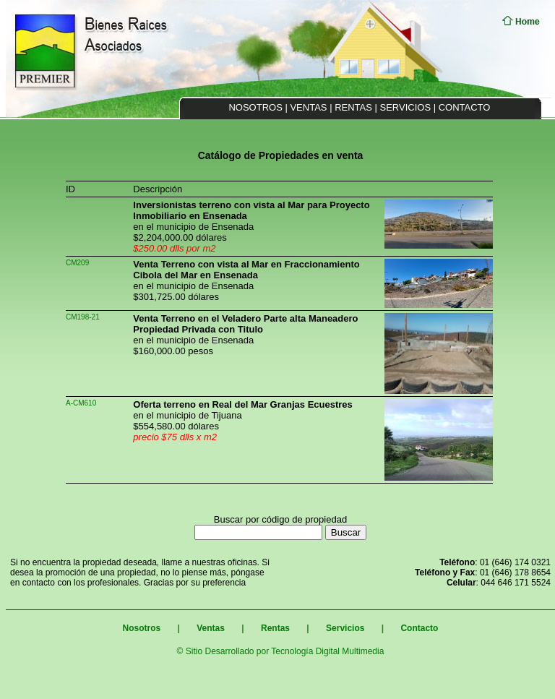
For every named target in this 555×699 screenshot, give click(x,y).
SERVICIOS (405, 107)
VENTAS (308, 107)
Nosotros (142, 628)
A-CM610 (81, 403)
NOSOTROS (255, 107)
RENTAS (353, 107)
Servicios (344, 628)
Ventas (209, 628)
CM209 (77, 263)
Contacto (418, 628)
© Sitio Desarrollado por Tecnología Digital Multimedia (280, 651)
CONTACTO (465, 107)
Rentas (275, 628)
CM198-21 (83, 317)
